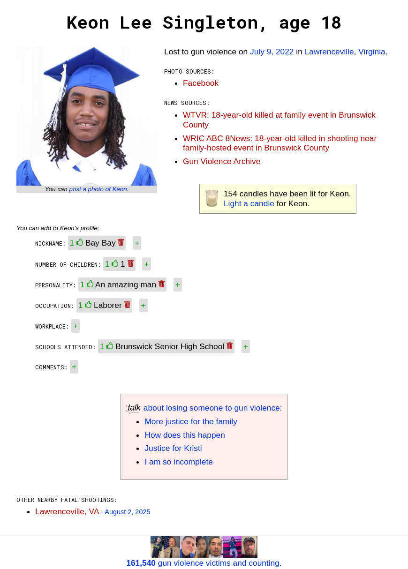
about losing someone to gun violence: (204, 407)
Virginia (371, 51)
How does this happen (184, 435)
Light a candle (249, 203)
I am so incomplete (178, 461)
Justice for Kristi (173, 448)
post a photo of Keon (98, 189)
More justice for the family (190, 421)
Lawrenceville (329, 51)
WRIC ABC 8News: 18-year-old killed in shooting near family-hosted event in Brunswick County (280, 143)
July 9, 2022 (272, 51)
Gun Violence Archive (221, 161)
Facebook (201, 83)
